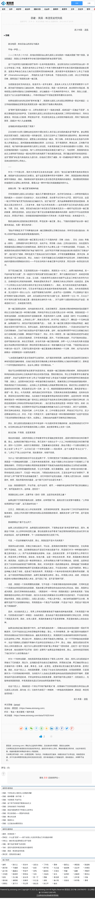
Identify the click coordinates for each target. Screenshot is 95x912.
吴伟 (65, 877)
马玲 (35, 874)
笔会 (13, 711)
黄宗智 (4, 868)
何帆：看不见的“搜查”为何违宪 (14, 844)
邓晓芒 (87, 871)
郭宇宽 (46, 868)
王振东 (46, 874)
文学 (72, 9)
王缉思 (4, 874)
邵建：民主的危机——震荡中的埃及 (15, 813)
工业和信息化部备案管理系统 (47, 895)
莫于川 (15, 883)
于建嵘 (15, 868)
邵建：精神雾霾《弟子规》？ (13, 796)
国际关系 (37, 9)
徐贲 (35, 868)
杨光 (55, 883)
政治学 (27, 9)
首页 (3, 9)
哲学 (88, 9)
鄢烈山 (66, 864)
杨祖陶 (66, 868)
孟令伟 (25, 877)
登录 (46, 777)
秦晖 (4, 864)
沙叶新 (76, 877)
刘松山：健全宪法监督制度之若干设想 (16, 841)
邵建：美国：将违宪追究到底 (13, 851)
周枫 (45, 877)
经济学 (18, 9)
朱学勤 (76, 880)
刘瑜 (86, 877)
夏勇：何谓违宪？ (9, 834)
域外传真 (30, 711)
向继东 (87, 868)
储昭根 (15, 880)
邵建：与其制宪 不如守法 (12, 800)
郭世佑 (25, 874)
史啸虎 (76, 874)
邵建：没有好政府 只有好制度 (13, 806)
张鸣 (35, 871)
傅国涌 (76, 864)
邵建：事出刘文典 (9, 816)
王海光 (56, 871)
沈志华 (76, 868)
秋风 (4, 877)
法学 (10, 9)
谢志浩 (35, 883)
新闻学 (55, 9)
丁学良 (46, 864)
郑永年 (25, 864)
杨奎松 (46, 871)
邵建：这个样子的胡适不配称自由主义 (16, 803)
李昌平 (25, 871)
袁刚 (45, 880)
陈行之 (15, 864)
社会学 (46, 9)
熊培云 (87, 874)
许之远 (35, 880)
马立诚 (56, 868)
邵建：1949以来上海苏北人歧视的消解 (17, 793)
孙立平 (46, 883)
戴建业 (15, 871)
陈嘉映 (87, 864)
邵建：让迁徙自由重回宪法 (12, 823)
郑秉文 (4, 883)
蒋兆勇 (56, 877)
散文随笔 (20, 711)
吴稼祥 (25, 880)
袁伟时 (66, 874)
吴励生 (66, 880)
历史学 (80, 9)
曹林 (55, 864)
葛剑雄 (4, 880)
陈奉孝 (15, 874)
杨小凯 (56, 880)
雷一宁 (35, 877)
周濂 (65, 871)
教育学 (64, 9)
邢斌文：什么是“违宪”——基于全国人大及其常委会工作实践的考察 (27, 837)
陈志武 (25, 868)
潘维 (86, 880)
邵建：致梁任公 (8, 820)
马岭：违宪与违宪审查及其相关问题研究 (17, 847)
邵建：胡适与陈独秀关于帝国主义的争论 (17, 810)
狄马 (55, 874)
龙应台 (35, 864)
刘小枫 (15, 877)
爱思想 (8, 3)
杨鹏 (76, 871)
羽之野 (25, 883)
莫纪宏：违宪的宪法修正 (11, 854)
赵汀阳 (4, 871)
